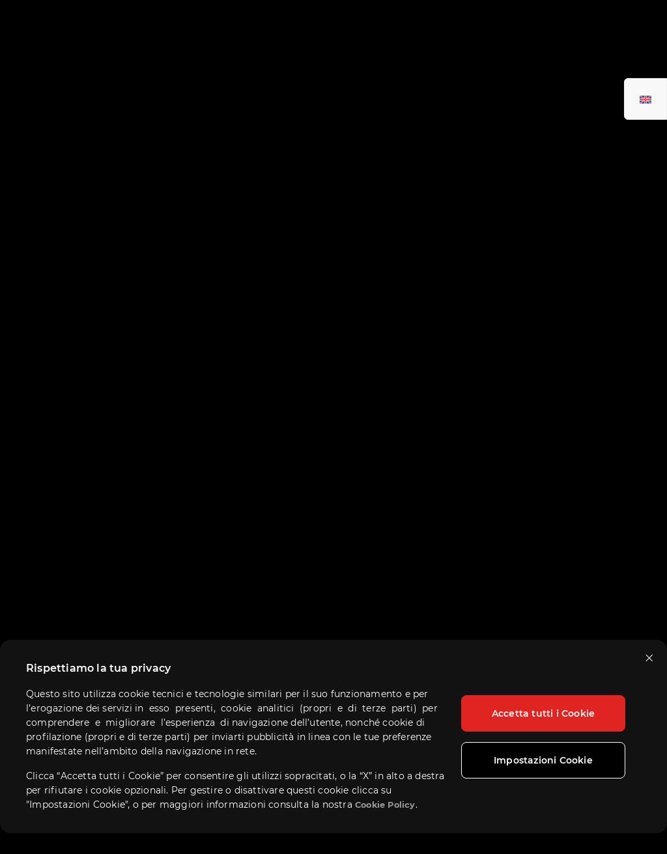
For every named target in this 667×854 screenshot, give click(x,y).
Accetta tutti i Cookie (543, 713)
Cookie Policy (385, 805)
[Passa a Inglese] (645, 99)
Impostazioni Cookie (543, 760)
